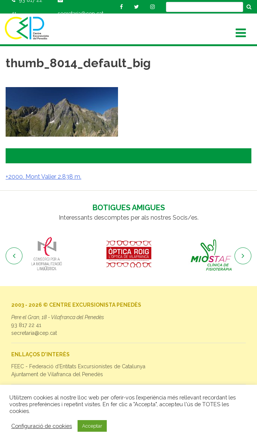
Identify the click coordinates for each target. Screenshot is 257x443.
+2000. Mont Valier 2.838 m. (43, 176)
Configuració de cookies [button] (41, 426)
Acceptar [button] (92, 426)
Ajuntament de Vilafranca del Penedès (57, 374)
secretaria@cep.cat (34, 333)
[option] (47, 254)
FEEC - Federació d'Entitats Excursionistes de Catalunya (78, 366)
